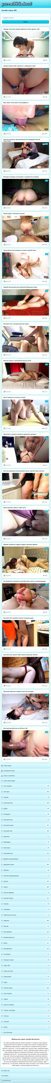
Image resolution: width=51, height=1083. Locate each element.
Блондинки (25, 814)
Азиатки (25, 797)
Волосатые (25, 847)
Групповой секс (25, 853)
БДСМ (25, 808)
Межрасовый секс (25, 937)
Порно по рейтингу (8, 775)
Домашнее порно (25, 864)
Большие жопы (25, 819)
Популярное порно (8, 770)
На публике (25, 954)
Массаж (25, 926)
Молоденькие (25, 948)
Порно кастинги (25, 971)
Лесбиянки (25, 909)
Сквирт (25, 999)
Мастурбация (25, 932)
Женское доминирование (25, 875)
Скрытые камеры (25, 1004)
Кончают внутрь (25, 898)
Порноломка (25, 976)
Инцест (25, 887)
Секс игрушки (25, 993)
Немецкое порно (25, 960)
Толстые (25, 1016)
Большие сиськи (25, 825)
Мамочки (25, 920)
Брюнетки (25, 836)
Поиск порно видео (8, 780)
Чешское (25, 1021)
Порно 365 (25, 965)
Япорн (25, 1027)
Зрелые (25, 881)
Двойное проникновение (25, 859)
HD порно (25, 791)
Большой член (25, 831)
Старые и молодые (25, 1010)
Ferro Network (25, 786)
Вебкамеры (25, 842)
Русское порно (25, 988)
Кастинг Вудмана (25, 892)
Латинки (25, 904)
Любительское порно (25, 915)
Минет (25, 943)
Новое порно (25, 765)
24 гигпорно (4, 1075)
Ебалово (25, 870)
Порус (25, 982)
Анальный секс (25, 803)
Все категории (6, 1032)
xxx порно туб (5, 1070)
